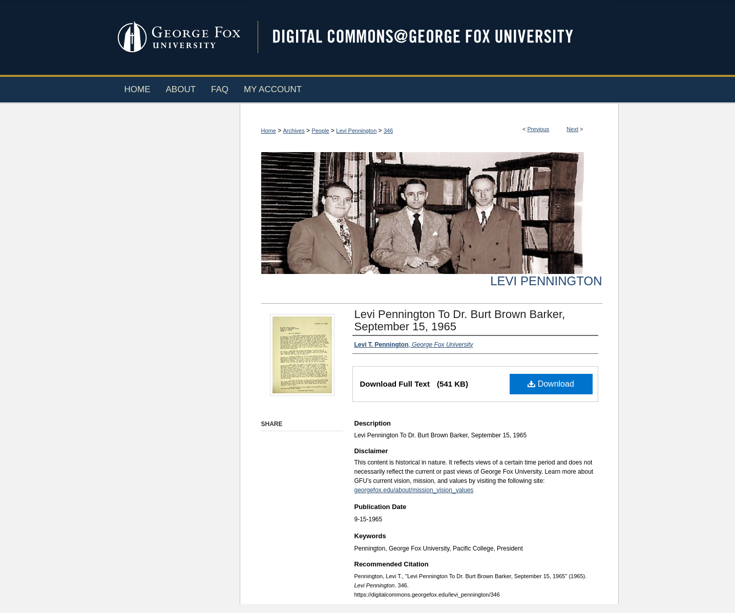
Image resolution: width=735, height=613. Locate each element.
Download (551, 383)
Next (572, 129)
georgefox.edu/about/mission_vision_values (414, 490)
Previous (539, 129)
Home (268, 131)
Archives (294, 131)
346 (388, 131)
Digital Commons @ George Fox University (432, 37)
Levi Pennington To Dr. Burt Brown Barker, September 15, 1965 (459, 320)
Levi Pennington (356, 131)
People (320, 131)
